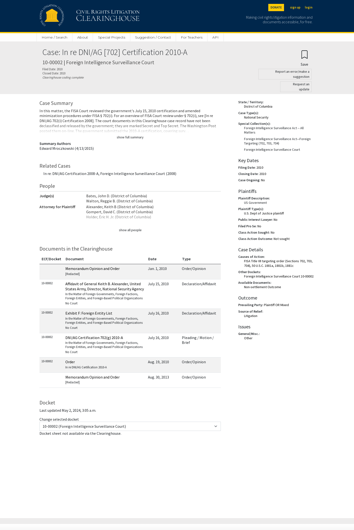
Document (75, 258)
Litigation (250, 316)
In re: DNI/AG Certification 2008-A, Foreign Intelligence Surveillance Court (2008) (109, 173)
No (263, 180)
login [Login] (308, 7)
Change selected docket (59, 419)
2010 (259, 167)
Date (152, 258)
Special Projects (111, 37)
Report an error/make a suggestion (292, 74)
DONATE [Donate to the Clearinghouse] (276, 7)
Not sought (282, 239)
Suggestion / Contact (153, 37)
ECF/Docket (51, 258)
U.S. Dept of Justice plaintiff (264, 213)
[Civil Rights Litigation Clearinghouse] (75, 16)
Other (248, 338)
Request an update (301, 86)
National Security (256, 117)
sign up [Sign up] (295, 7)
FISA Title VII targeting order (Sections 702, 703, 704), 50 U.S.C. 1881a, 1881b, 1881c (278, 263)
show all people (130, 230)
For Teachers (191, 37)
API (215, 37)
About (82, 37)
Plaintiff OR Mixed (276, 305)
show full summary (130, 137)
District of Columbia (258, 106)
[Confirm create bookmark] (304, 58)
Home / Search (54, 37)
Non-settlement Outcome (262, 287)
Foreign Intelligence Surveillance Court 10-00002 (279, 276)
